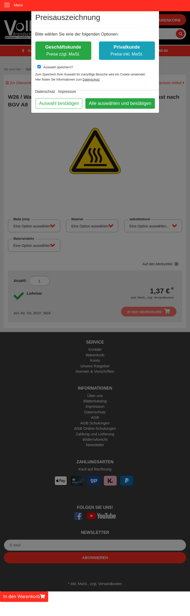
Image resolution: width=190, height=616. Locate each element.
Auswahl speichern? (55, 67)
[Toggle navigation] (7, 5)
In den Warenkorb (24, 596)
